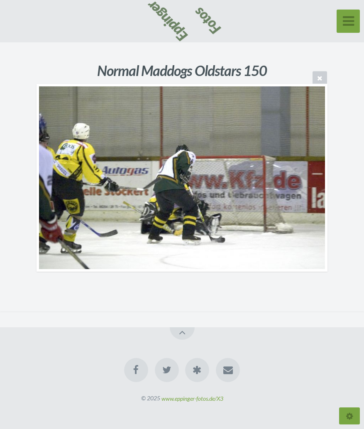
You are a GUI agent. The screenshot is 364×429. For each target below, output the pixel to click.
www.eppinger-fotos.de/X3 (192, 398)
